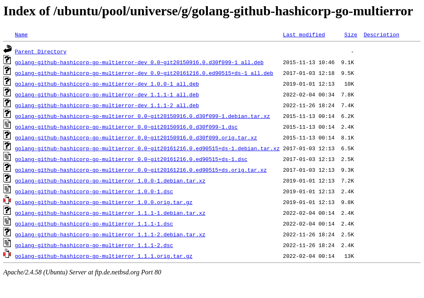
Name (21, 34)
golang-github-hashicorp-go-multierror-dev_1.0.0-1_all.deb (107, 83)
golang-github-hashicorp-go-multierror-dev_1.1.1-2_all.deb (107, 105)
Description (381, 34)
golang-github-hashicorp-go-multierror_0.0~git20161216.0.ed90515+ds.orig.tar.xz (141, 169)
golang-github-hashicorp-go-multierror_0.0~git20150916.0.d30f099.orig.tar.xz (136, 137)
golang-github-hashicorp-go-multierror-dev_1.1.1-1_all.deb (107, 94)
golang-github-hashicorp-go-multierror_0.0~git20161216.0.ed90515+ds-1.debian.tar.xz (147, 148)
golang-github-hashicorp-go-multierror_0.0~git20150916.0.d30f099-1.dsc (126, 126)
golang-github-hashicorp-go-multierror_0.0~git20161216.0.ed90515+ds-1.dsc (131, 159)
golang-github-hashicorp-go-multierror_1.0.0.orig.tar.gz (104, 202)
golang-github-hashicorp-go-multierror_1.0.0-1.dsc (94, 191)
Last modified (304, 34)
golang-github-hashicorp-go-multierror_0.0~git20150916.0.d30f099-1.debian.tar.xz (142, 116)
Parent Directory (41, 51)
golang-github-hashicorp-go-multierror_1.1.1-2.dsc (94, 245)
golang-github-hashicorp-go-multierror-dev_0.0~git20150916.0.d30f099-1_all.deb (139, 62)
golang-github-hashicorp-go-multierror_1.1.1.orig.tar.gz (104, 256)
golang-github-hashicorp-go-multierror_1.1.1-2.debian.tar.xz (110, 234)
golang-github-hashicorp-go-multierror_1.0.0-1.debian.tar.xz (110, 180)
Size (350, 34)
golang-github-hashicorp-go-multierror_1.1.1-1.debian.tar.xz (110, 212)
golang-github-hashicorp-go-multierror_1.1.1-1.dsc (94, 223)
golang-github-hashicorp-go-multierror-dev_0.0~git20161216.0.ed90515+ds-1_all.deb (144, 73)
